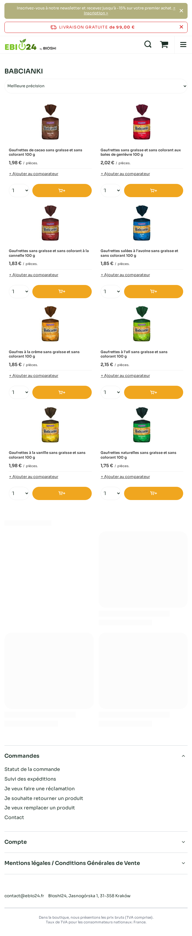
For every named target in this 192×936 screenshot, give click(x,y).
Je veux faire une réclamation (39, 789)
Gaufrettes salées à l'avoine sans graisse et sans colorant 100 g (139, 253)
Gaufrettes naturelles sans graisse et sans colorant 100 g (138, 454)
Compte (15, 842)
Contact (14, 818)
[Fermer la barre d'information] (181, 27)
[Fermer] (181, 11)
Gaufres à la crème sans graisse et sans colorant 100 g (44, 354)
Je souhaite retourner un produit (43, 798)
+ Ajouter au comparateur (33, 173)
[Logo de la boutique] (30, 45)
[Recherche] (148, 44)
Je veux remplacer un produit (39, 808)
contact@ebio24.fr (24, 895)
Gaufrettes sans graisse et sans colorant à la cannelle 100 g (49, 253)
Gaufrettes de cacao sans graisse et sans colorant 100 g (45, 152)
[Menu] (183, 44)
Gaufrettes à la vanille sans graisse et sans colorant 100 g (47, 454)
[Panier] (164, 44)
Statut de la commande (32, 769)
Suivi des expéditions (30, 779)
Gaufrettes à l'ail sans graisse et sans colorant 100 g (134, 354)
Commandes (21, 756)
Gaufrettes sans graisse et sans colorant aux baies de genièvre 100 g (141, 152)
